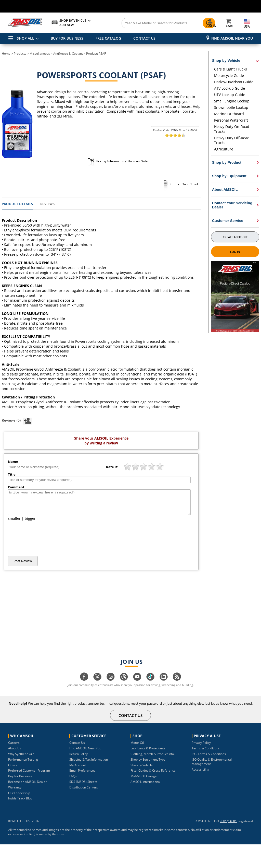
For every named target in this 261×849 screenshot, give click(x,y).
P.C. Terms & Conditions (209, 758)
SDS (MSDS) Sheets (83, 786)
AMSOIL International (145, 786)
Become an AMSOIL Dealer (27, 786)
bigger (30, 523)
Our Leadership (19, 797)
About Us (14, 753)
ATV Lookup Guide (229, 88)
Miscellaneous (40, 53)
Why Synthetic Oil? (21, 758)
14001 (232, 825)
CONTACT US (144, 38)
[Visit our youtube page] (137, 683)
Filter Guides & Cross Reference (153, 775)
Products (20, 53)
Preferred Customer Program (29, 775)
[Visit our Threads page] (124, 683)
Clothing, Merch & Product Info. (152, 758)
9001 (223, 825)
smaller (14, 523)
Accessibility (200, 774)
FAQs (73, 781)
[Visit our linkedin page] (164, 683)
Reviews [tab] (47, 204)
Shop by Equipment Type (147, 764)
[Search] (151, 23)
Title (12, 474)
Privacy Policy (201, 747)
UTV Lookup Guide (229, 94)
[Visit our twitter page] (97, 683)
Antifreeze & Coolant (68, 53)
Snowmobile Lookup (231, 107)
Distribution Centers (83, 792)
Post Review (23, 566)
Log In (235, 252)
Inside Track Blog (20, 803)
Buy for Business (20, 781)
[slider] (175, 135)
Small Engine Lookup (232, 101)
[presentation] (46, 543)
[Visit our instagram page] (111, 683)
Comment (16, 487)
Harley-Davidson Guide (233, 81)
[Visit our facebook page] (84, 683)
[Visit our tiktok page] (150, 683)
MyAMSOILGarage (143, 781)
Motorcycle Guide (229, 75)
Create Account (235, 237)
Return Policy (78, 758)
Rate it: (112, 467)
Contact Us (77, 747)
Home (6, 53)
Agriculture (223, 149)
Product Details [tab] (17, 204)
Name (13, 461)
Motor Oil (137, 747)
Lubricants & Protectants (147, 753)
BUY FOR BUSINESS (67, 38)
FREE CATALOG (108, 38)
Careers (14, 747)
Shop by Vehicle (141, 770)
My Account (77, 770)
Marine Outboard (229, 113)
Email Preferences (82, 775)
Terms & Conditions (206, 753)
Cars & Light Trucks (230, 69)
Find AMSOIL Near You (232, 38)
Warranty (14, 792)
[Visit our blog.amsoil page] (177, 683)
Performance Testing (23, 764)
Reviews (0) (17, 420)
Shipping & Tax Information (88, 764)
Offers (12, 770)
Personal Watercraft (231, 120)
